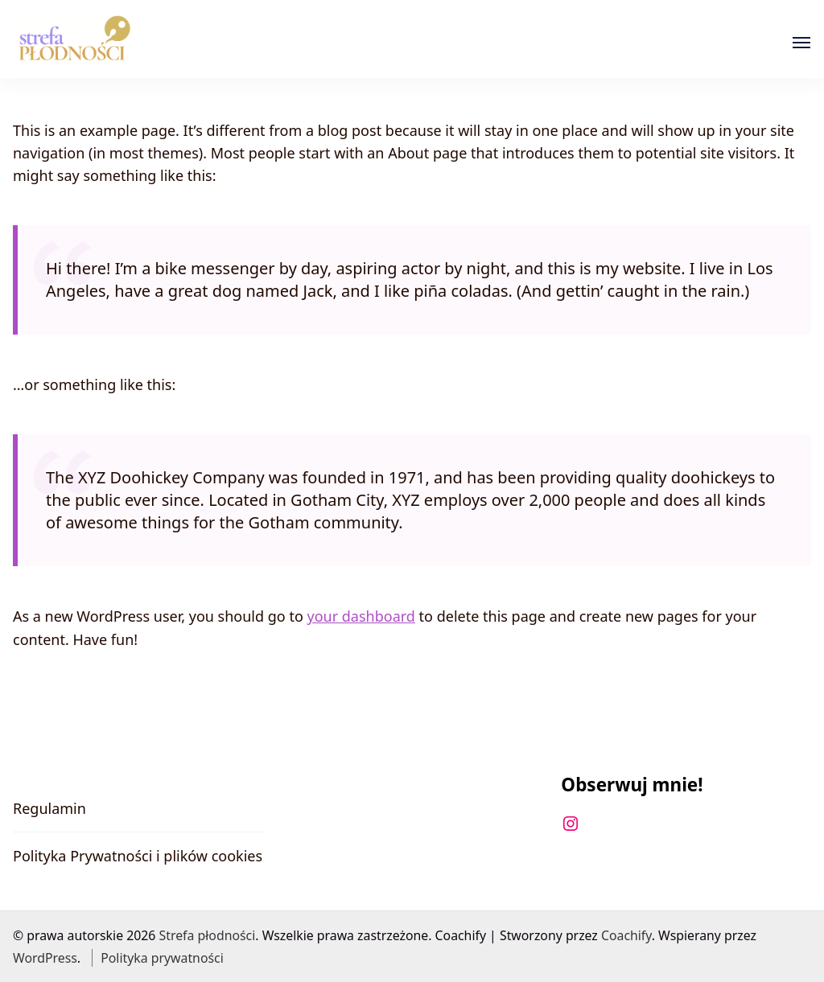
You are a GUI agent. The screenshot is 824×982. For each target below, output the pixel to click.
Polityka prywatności (162, 958)
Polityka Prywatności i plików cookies (137, 855)
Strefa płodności (207, 935)
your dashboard (360, 616)
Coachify (626, 935)
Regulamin (49, 808)
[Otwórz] (801, 42)
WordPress (45, 958)
